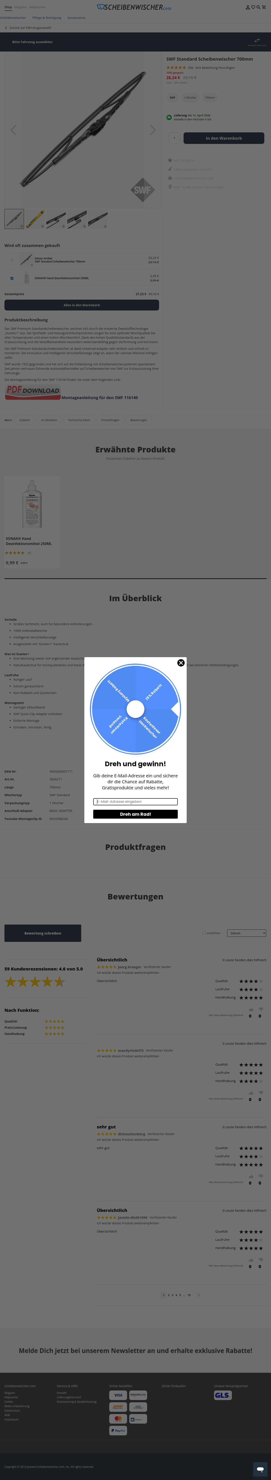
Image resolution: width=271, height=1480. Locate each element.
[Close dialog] (181, 663)
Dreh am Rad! (135, 814)
